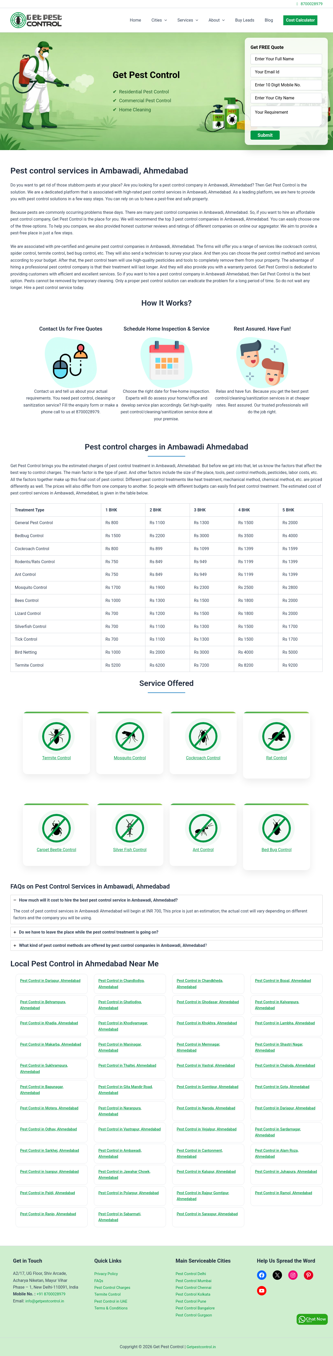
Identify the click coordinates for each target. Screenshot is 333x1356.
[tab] (166, 902)
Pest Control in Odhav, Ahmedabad (51, 1127)
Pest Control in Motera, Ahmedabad (51, 1105)
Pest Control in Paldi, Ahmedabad (50, 1193)
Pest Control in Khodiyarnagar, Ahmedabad (125, 1020)
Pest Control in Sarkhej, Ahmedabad (41, 1152)
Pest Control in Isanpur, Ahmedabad (41, 1174)
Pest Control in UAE (112, 1301)
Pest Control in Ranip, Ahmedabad (50, 1215)
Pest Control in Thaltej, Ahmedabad (129, 1061)
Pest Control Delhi (192, 1273)
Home (149, 20)
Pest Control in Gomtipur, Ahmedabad (199, 1086)
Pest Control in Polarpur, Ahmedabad (120, 1196)
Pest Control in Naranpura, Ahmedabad (122, 1108)
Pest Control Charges (114, 1287)
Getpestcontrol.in (201, 1346)
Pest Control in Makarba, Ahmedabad (42, 1042)
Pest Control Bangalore (197, 1308)
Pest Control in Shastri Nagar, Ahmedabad (281, 1042)
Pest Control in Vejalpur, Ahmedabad (198, 1130)
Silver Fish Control (129, 845)
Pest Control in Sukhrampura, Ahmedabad (46, 1064)
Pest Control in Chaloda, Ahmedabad (276, 1064)
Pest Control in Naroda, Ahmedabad (197, 1108)
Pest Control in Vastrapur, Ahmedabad (121, 1130)
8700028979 (309, 4)
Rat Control (276, 757)
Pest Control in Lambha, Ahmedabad (276, 1020)
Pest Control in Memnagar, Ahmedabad (200, 1042)
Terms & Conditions (112, 1308)
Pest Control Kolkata (194, 1294)
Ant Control (203, 845)
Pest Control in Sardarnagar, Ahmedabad (279, 1130)
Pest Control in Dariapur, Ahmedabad (42, 976)
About (224, 20)
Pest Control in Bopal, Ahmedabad (285, 973)
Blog (272, 20)
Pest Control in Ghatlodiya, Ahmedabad (122, 998)
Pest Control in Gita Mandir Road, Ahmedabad (128, 1086)
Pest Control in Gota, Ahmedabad (284, 1083)
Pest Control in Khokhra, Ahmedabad (198, 1020)
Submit (265, 135)
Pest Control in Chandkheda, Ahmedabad (202, 976)
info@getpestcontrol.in (46, 1301)
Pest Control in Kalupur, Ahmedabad (197, 1174)
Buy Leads (249, 20)
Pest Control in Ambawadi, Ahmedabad (122, 1152)
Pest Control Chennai (195, 1287)
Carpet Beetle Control (56, 845)
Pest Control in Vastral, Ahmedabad (208, 1061)
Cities (170, 20)
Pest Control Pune (192, 1301)
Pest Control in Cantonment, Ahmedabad (201, 1152)
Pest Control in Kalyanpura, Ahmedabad (279, 998)
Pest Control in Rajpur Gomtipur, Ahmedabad (205, 1196)
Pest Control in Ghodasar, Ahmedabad (199, 998)
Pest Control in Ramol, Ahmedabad (285, 1193)
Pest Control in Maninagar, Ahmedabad (122, 1042)
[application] (175, 20)
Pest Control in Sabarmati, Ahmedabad (121, 1218)
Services (197, 20)
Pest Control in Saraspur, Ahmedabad (198, 1218)
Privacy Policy (107, 1273)
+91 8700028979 (52, 1293)
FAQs (99, 1280)
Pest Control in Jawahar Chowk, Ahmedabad (126, 1174)
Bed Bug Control (276, 845)
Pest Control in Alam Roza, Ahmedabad (278, 1152)
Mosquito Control (130, 757)
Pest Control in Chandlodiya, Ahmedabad (123, 976)
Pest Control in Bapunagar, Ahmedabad (44, 1086)
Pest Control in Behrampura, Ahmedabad (45, 998)
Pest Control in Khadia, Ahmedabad (51, 1017)
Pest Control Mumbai (195, 1280)
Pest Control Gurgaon (195, 1315)
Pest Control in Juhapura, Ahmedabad (277, 1174)
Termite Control (56, 757)
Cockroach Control (203, 757)
